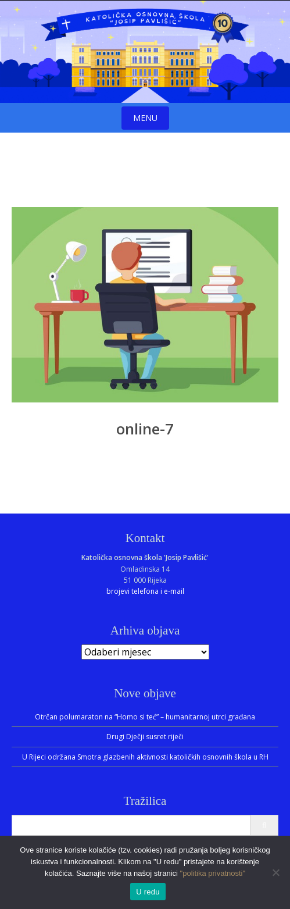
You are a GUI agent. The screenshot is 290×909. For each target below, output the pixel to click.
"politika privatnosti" (213, 873)
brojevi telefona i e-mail (145, 591)
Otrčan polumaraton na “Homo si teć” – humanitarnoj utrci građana (145, 717)
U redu (148, 891)
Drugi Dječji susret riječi (145, 737)
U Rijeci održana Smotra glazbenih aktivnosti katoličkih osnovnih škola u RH (145, 757)
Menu (145, 117)
